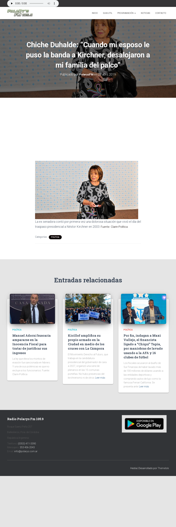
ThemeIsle (163, 468)
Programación (126, 13)
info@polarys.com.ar (25, 451)
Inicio (95, 13)
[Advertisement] (88, 123)
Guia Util (107, 13)
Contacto (160, 13)
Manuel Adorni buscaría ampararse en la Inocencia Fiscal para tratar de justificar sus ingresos (31, 344)
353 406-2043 (27, 447)
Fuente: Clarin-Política (115, 226)
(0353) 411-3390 (27, 443)
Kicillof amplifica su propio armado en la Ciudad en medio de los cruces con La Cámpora (86, 342)
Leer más (100, 377)
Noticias (145, 13)
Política (55, 237)
